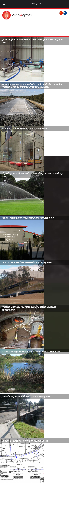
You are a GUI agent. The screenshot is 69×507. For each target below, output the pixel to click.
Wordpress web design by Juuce (46, 501)
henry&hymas (34, 4)
